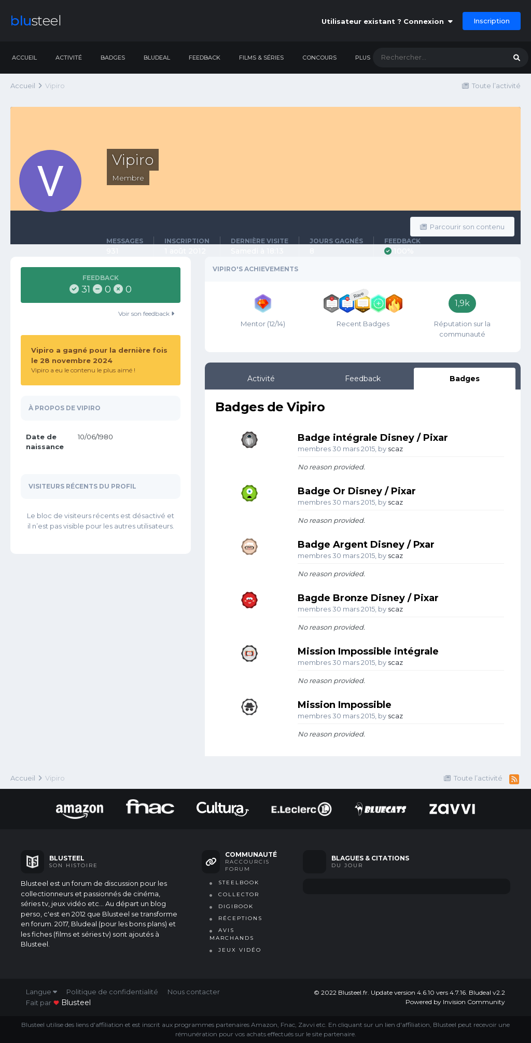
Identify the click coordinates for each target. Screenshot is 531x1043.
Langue (41, 992)
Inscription (491, 21)
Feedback (204, 57)
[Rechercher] (429, 57)
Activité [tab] (261, 378)
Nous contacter (193, 992)
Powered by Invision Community (455, 1002)
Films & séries (261, 57)
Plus (362, 57)
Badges (113, 57)
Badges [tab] (465, 378)
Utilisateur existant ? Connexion (387, 21)
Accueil (24, 57)
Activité (68, 57)
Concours (319, 57)
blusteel (76, 1002)
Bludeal (157, 57)
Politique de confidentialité (112, 992)
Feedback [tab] (363, 378)
